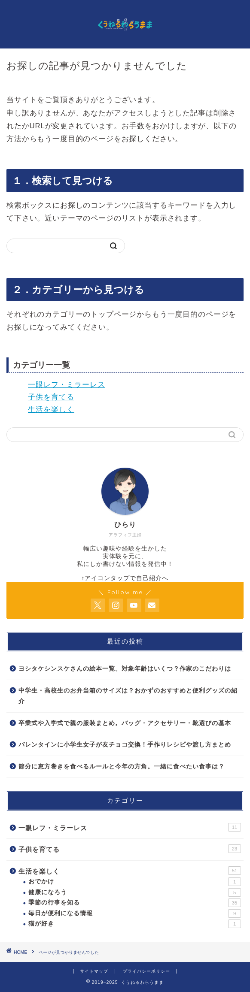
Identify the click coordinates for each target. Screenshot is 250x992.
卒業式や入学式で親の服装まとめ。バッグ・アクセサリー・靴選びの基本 (124, 723)
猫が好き (134, 923)
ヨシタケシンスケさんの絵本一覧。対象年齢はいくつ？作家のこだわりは (124, 668)
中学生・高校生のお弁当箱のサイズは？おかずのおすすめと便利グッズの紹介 (128, 696)
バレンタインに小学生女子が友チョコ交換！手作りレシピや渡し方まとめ (124, 744)
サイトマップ (94, 971)
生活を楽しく (51, 409)
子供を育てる (51, 397)
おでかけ (134, 881)
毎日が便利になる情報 (134, 913)
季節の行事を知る (134, 902)
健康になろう (134, 892)
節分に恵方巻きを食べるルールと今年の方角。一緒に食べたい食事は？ (121, 766)
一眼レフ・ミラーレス (66, 385)
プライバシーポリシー (146, 971)
